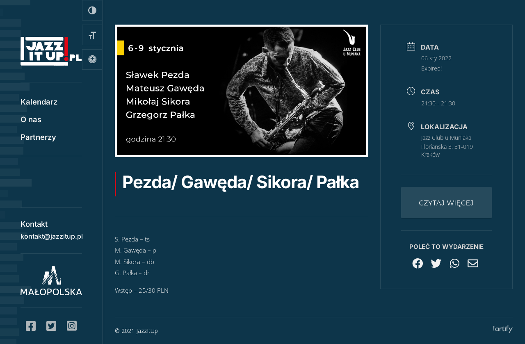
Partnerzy (38, 137)
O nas (31, 120)
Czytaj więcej (446, 203)
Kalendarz (39, 102)
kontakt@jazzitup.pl (52, 235)
